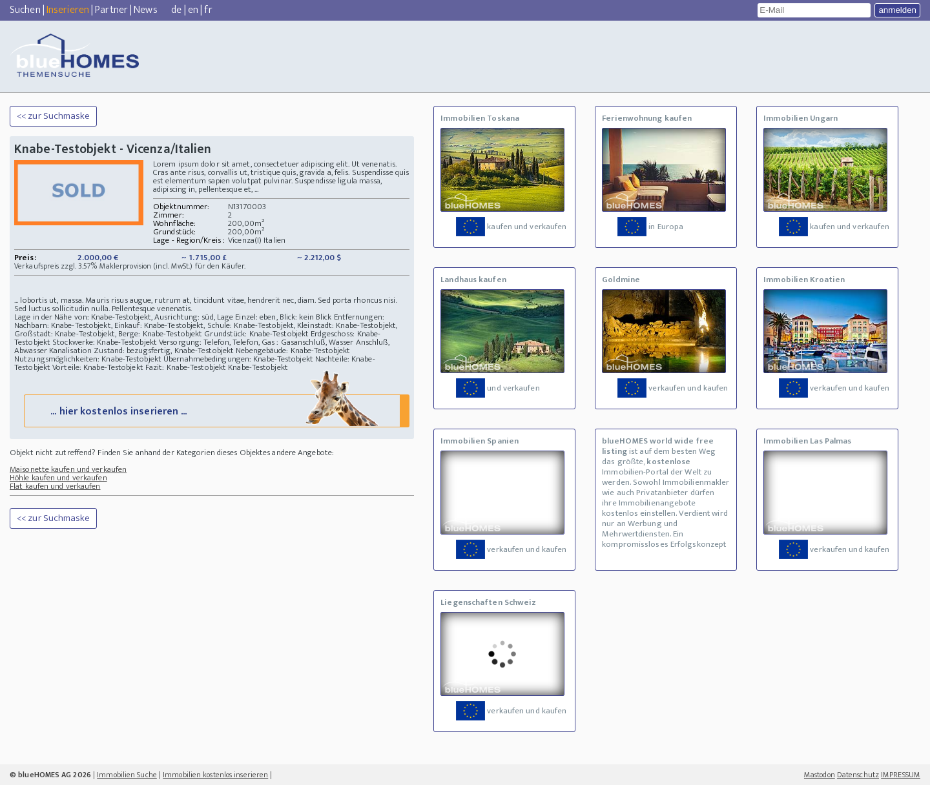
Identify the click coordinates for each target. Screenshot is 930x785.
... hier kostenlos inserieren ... (215, 410)
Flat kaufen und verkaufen (55, 486)
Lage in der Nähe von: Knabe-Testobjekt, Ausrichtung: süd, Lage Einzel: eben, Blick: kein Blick (172, 317)
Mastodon (819, 774)
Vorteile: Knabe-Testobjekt (97, 367)
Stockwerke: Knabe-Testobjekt (104, 342)
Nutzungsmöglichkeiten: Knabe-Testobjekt (87, 359)
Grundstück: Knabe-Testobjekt (256, 334)
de (176, 10)
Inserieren (67, 10)
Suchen (25, 10)
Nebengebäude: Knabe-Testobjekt (293, 350)
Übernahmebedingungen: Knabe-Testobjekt (238, 359)
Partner (111, 10)
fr (208, 10)
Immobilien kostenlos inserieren (215, 774)
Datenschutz (858, 774)
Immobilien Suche (127, 774)
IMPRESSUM (900, 774)
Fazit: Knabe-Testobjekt (185, 367)
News (145, 10)
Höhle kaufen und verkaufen (58, 478)
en (193, 10)
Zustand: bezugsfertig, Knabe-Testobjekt (164, 350)
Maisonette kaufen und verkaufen (68, 469)
